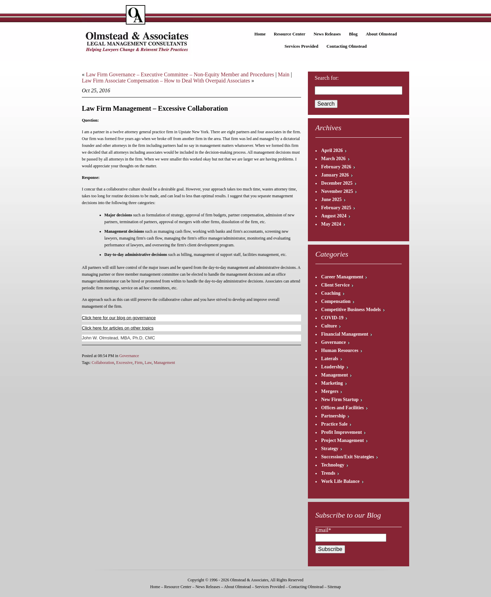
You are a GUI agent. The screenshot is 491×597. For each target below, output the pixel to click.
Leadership (332, 366)
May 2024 (331, 224)
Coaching (331, 293)
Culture (329, 325)
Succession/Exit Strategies (347, 456)
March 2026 (333, 158)
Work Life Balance (340, 481)
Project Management (342, 440)
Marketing (332, 383)
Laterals (329, 358)
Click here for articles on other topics (117, 328)
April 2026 (332, 150)
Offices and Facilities (342, 407)
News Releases (327, 33)
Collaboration (103, 362)
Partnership (333, 415)
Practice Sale (334, 424)
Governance (129, 355)
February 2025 (336, 207)
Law (148, 362)
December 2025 (337, 183)
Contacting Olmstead (346, 46)
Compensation (336, 301)
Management (164, 362)
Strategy (330, 448)
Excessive (124, 362)
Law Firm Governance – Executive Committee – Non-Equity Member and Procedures (180, 74)
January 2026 (335, 175)
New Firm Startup (340, 399)
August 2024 (333, 215)
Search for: (327, 78)
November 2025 (337, 191)
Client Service (335, 285)
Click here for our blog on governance (119, 317)
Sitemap (334, 586)
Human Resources (339, 350)
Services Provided (301, 46)
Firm (139, 362)
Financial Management (344, 334)
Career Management (342, 276)
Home (260, 33)
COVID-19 (332, 317)
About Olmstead (381, 33)
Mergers (330, 391)
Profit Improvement (341, 432)
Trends (328, 473)
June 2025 (331, 199)
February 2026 (336, 166)
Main (283, 74)
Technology (332, 465)
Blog (353, 33)
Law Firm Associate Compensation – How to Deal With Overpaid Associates (166, 80)
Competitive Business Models (351, 309)
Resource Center (290, 33)
